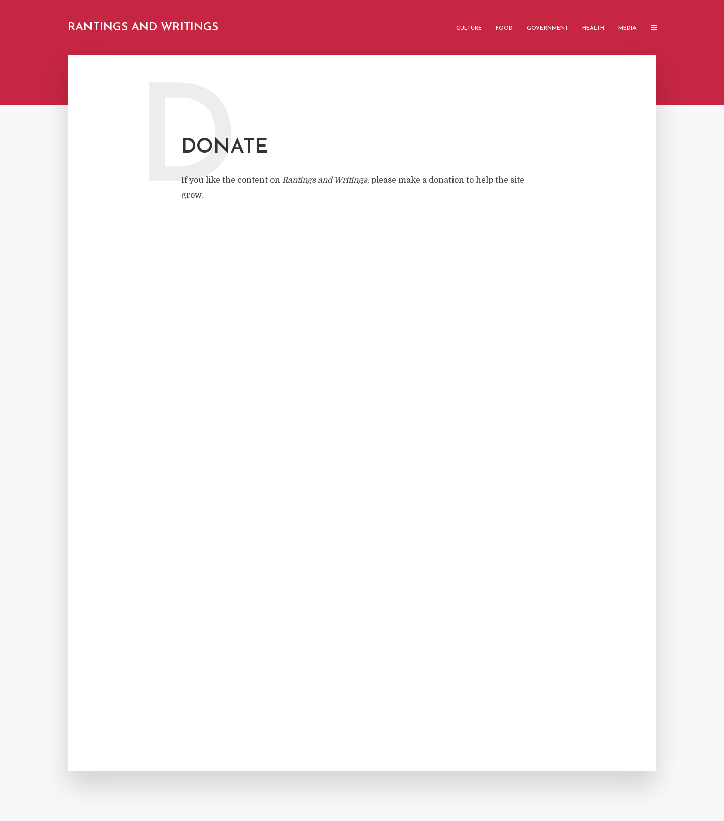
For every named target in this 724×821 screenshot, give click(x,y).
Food (504, 28)
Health (593, 28)
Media (627, 28)
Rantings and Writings (143, 27)
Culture (469, 28)
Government (547, 28)
